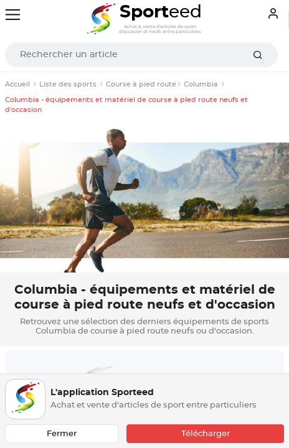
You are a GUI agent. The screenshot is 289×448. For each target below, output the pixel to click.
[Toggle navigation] (13, 14)
